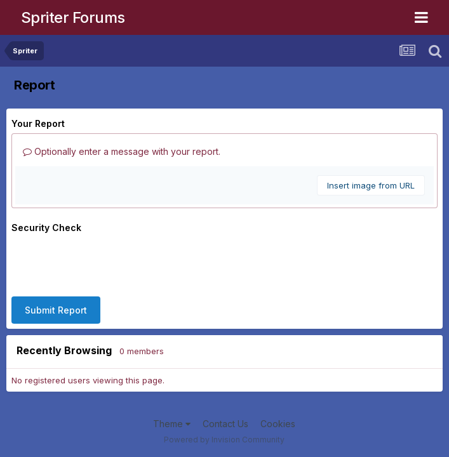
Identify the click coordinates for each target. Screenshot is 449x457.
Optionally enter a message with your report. (121, 151)
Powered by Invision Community (224, 439)
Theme (172, 423)
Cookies (277, 423)
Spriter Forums (73, 17)
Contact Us (225, 423)
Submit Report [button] (56, 310)
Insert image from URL (371, 185)
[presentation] (107, 262)
